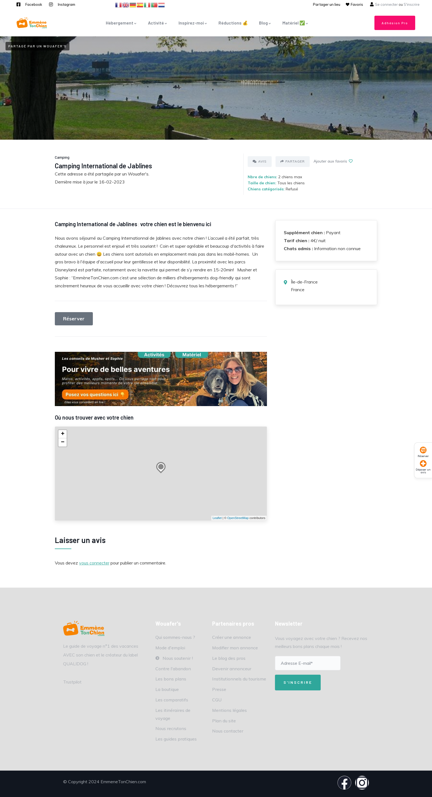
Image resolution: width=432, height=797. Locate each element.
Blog (265, 22)
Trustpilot (72, 682)
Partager (292, 161)
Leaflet (217, 518)
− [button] (62, 442)
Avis (260, 161)
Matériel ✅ (295, 22)
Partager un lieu (326, 4)
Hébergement (121, 22)
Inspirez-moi (193, 22)
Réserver (74, 318)
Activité (158, 22)
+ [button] (62, 434)
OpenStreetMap (238, 518)
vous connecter (94, 563)
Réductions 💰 (233, 22)
